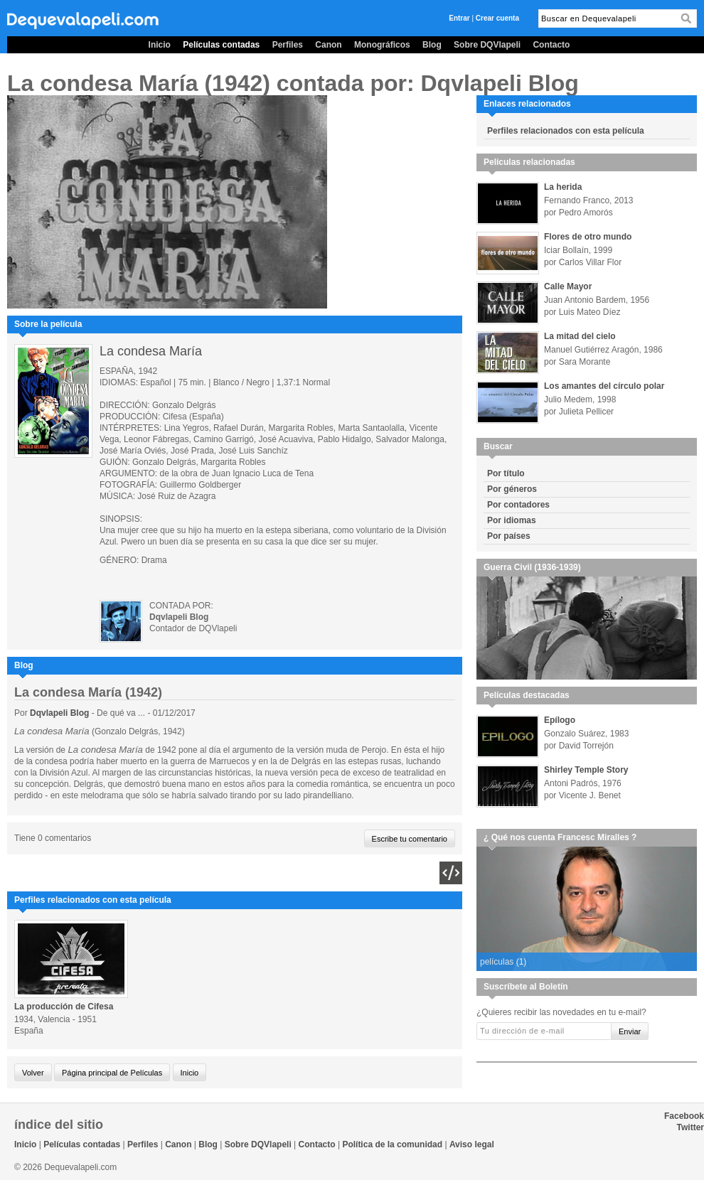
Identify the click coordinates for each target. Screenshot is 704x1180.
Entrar (459, 18)
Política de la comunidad (392, 1144)
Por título (506, 473)
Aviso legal (471, 1144)
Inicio (160, 45)
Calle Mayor (568, 286)
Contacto (551, 45)
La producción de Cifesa (63, 1007)
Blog (432, 45)
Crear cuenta (497, 18)
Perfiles (287, 45)
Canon (328, 45)
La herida (563, 187)
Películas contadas (221, 45)
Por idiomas (511, 520)
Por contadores (518, 505)
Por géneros (512, 489)
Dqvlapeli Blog (61, 713)
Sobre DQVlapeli (487, 45)
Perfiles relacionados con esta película (565, 131)
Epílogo (559, 720)
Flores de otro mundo (587, 237)
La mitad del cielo (580, 336)
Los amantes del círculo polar (604, 386)
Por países (508, 536)
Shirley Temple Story (586, 770)
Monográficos (382, 45)
